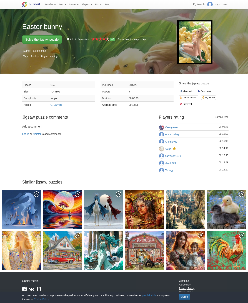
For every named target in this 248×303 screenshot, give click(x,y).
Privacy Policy (186, 288)
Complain (184, 280)
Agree (184, 296)
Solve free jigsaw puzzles (132, 39)
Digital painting (49, 56)
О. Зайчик (56, 104)
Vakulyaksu (171, 127)
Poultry (35, 56)
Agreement (185, 284)
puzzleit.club (149, 295)
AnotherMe (171, 141)
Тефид (169, 170)
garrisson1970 (173, 156)
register (37, 134)
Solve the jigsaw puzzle (42, 39)
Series (74, 4)
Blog (107, 4)
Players (86, 4)
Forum (98, 4)
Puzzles (50, 4)
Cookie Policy (41, 299)
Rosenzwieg (172, 134)
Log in (25, 134)
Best (62, 4)
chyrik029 (170, 163)
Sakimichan (39, 50)
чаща (168, 149)
